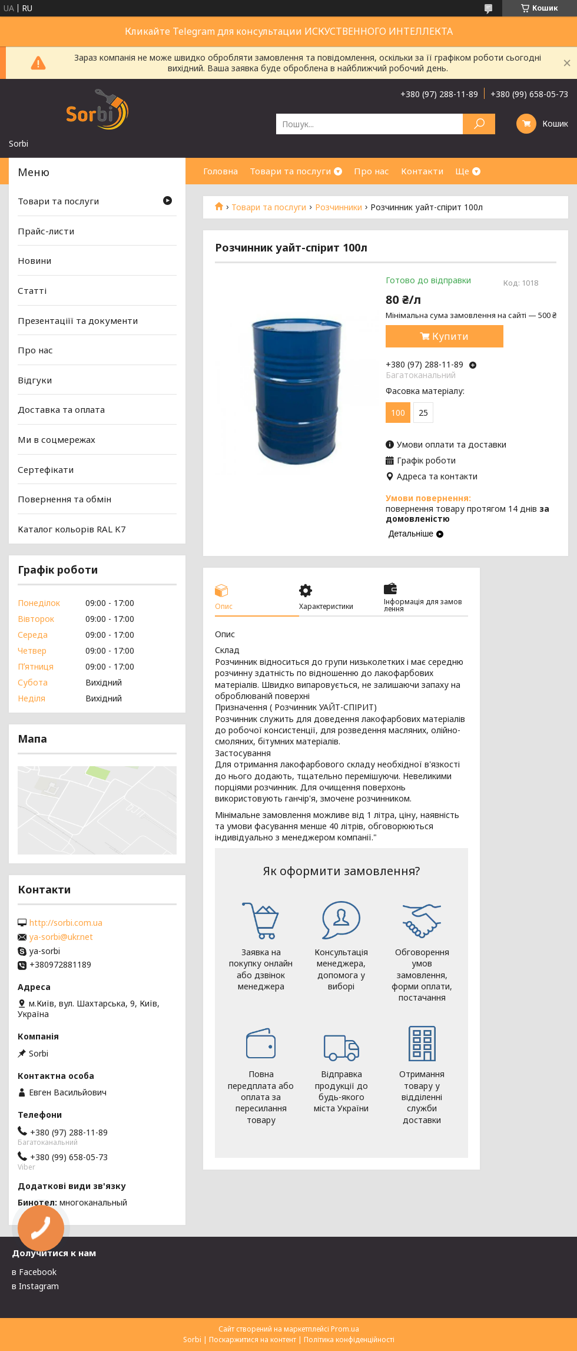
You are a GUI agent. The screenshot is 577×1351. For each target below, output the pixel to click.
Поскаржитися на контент (252, 1340)
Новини (34, 260)
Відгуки (35, 380)
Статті (32, 290)
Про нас (371, 171)
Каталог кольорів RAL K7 (72, 529)
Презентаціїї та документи (78, 320)
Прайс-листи (46, 231)
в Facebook (34, 1271)
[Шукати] (479, 124)
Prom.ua (345, 1329)
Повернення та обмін (64, 499)
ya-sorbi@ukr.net (61, 937)
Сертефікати (46, 469)
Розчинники (338, 207)
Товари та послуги (290, 171)
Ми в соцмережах (56, 439)
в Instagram (35, 1286)
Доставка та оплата (61, 409)
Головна (220, 171)
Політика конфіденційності (349, 1340)
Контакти (422, 171)
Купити (450, 336)
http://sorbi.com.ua (65, 923)
